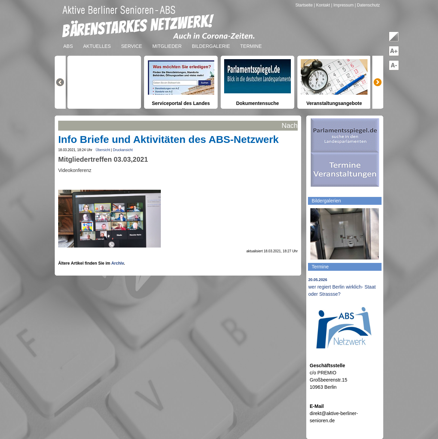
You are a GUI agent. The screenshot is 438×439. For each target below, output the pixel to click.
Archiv (117, 263)
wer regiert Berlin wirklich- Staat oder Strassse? (342, 287)
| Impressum (342, 5)
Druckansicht (123, 150)
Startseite (304, 5)
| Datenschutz (367, 5)
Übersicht (103, 150)
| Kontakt (322, 5)
